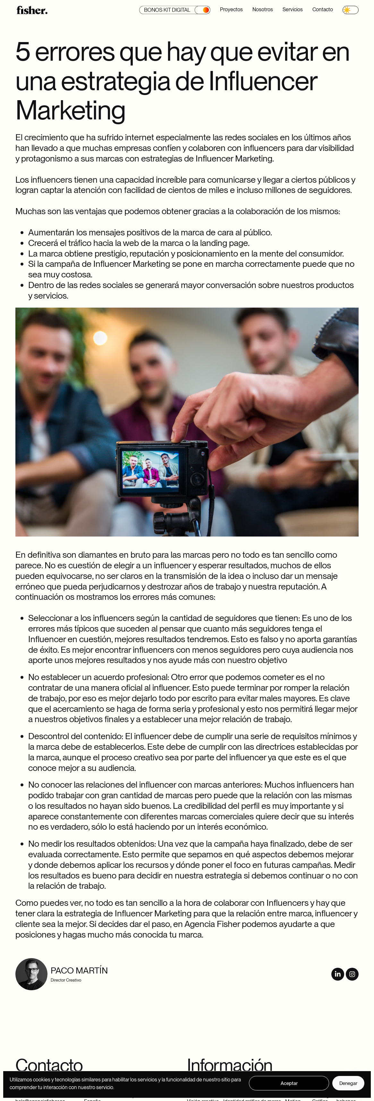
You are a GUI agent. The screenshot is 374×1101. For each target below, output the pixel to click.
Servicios (293, 9)
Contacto (322, 9)
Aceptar (289, 1083)
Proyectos (231, 9)
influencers (264, 148)
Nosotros (262, 9)
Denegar (348, 1083)
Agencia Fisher (212, 924)
